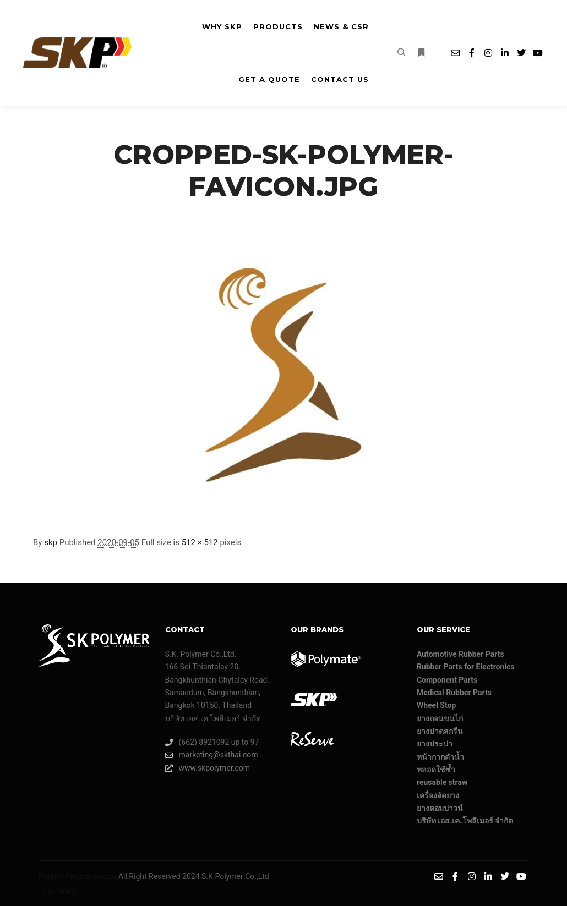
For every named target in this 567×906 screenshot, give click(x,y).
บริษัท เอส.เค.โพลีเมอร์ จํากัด (465, 820)
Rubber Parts (61, 876)
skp (50, 542)
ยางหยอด (100, 876)
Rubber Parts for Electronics (466, 666)
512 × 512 (200, 542)
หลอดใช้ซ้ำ (436, 769)
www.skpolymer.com (207, 768)
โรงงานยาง (58, 890)
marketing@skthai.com (211, 755)
